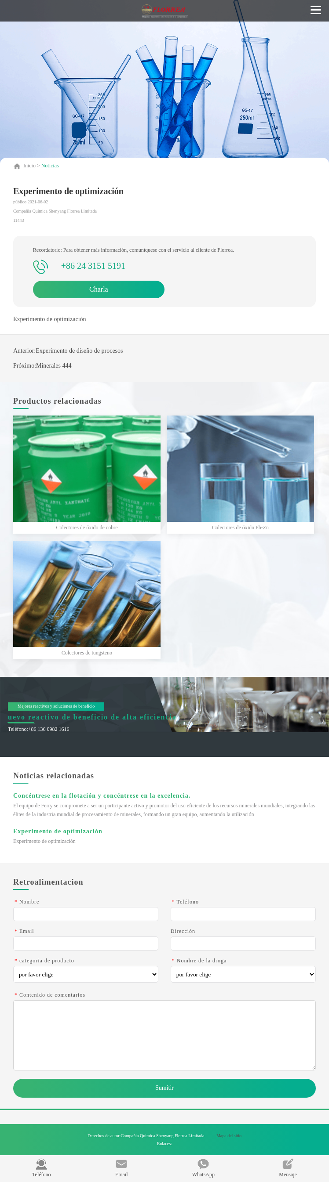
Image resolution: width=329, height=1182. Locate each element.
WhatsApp (203, 1168)
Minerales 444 (53, 365)
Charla (98, 289)
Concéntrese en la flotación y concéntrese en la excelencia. (101, 795)
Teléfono (41, 1168)
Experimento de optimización (57, 831)
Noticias (50, 166)
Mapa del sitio (228, 1135)
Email (121, 1168)
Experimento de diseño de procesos (79, 350)
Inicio (30, 166)
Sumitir (164, 1087)
